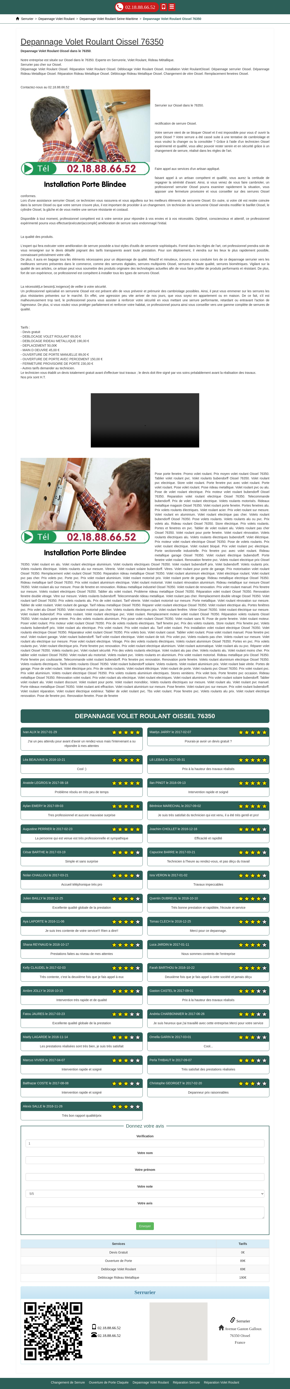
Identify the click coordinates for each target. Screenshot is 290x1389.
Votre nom (145, 1153)
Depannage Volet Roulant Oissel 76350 (145, 420)
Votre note (145, 1186)
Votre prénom (145, 1170)
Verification (144, 1136)
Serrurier (240, 1321)
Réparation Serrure (186, 1382)
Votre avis (145, 1203)
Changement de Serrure (68, 1382)
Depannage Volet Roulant (151, 1382)
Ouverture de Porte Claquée (109, 1382)
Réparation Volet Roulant (221, 1382)
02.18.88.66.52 (135, 7)
